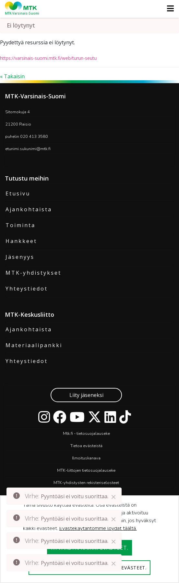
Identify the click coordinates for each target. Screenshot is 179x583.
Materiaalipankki (34, 345)
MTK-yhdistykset (33, 272)
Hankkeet (21, 241)
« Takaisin (12, 76)
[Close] (113, 497)
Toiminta (20, 225)
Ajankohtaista (29, 209)
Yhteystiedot (27, 288)
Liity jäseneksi (86, 395)
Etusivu (18, 193)
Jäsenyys (20, 256)
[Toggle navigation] (168, 8)
